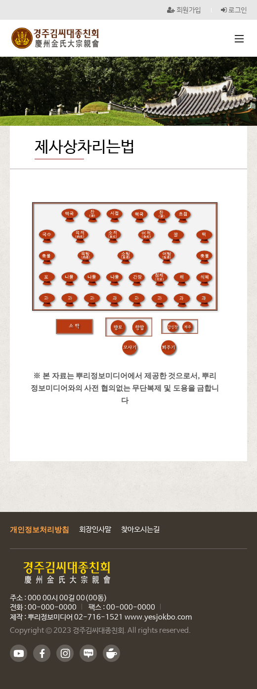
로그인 (234, 10)
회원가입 (184, 10)
